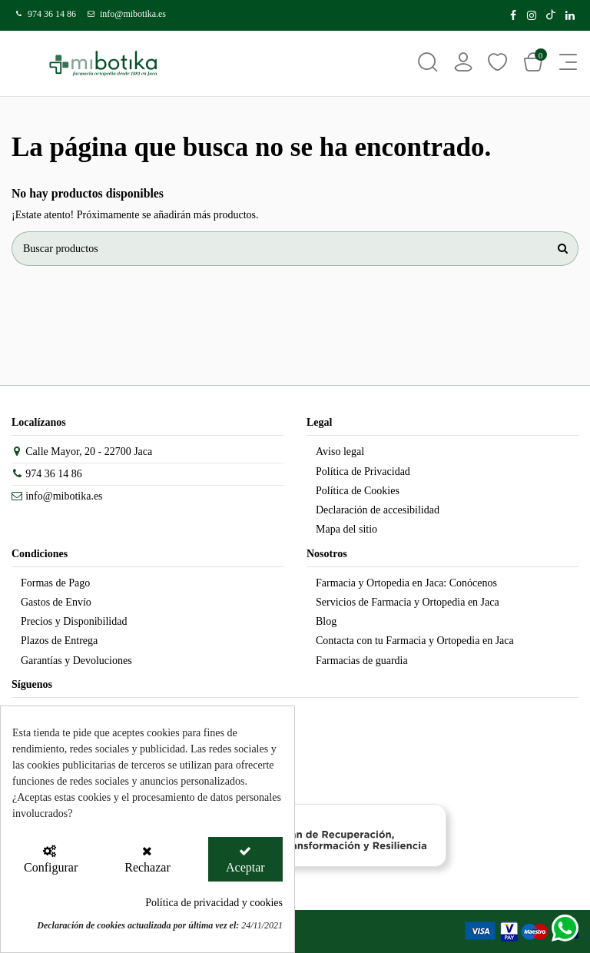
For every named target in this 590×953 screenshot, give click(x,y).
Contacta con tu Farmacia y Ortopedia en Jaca (415, 640)
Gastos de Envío (56, 602)
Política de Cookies (357, 490)
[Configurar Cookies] (49, 859)
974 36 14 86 (52, 13)
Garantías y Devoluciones (76, 660)
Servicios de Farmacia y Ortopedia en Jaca (407, 602)
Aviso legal (340, 451)
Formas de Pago (55, 583)
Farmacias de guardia (362, 660)
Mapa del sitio (346, 529)
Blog (326, 621)
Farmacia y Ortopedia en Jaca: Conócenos (406, 583)
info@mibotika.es (133, 13)
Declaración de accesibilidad (377, 510)
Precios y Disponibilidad (74, 621)
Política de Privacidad (363, 471)
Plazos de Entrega (59, 640)
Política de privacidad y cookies (214, 902)
